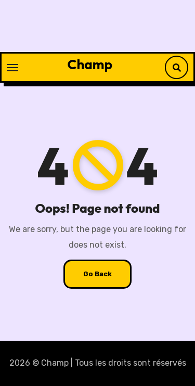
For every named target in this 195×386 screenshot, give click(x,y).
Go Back (97, 274)
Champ (90, 64)
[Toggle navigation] (12, 67)
